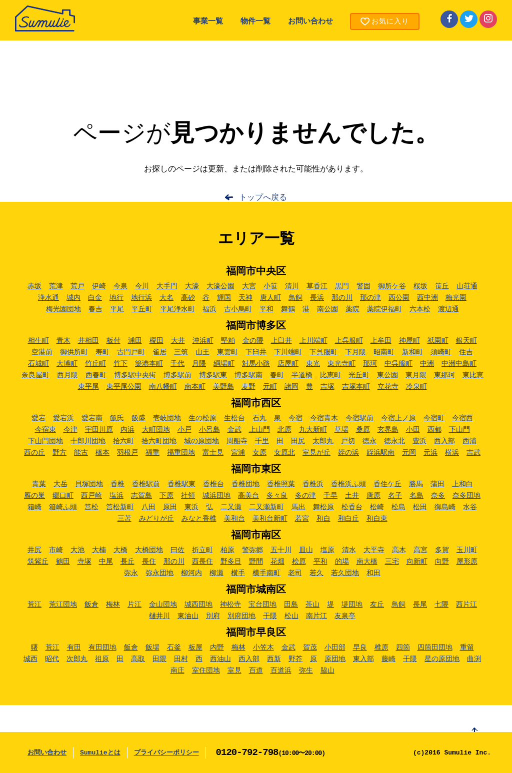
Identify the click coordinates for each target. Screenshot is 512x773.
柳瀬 (217, 573)
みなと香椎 (199, 519)
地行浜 (141, 298)
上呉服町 (349, 341)
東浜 (191, 507)
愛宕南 (92, 418)
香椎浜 (313, 484)
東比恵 (473, 375)
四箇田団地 (435, 648)
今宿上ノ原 (398, 418)
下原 (167, 496)
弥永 (131, 573)
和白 (323, 519)
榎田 (157, 341)
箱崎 (35, 507)
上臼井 (281, 341)
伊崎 (99, 286)
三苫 (125, 519)
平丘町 (142, 309)
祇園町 (438, 341)
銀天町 (466, 341)
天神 (245, 298)
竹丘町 (95, 364)
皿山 (306, 550)
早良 (360, 648)
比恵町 (330, 375)
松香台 (352, 507)
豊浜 (419, 441)
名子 (395, 496)
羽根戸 (127, 453)
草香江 (317, 286)
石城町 (38, 364)
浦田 (135, 341)
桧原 (299, 562)
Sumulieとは (100, 753)
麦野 (249, 387)
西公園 (399, 298)
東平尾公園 (124, 387)
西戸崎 (91, 496)
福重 (153, 453)
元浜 (431, 453)
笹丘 (442, 286)
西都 (435, 430)
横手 (238, 573)
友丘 (377, 605)
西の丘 (34, 453)
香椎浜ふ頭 (348, 484)
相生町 (38, 341)
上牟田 (381, 341)
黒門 (342, 286)
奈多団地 (466, 496)
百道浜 (281, 671)
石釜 (174, 648)
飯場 (153, 648)
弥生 (306, 671)
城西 (31, 659)
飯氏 (117, 418)
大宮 (249, 286)
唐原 (373, 496)
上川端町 (314, 341)
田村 (181, 659)
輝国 (224, 298)
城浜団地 (216, 496)
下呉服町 (324, 352)
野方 (59, 453)
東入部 (363, 659)
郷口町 (63, 496)
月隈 (199, 364)
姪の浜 (348, 453)
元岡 (409, 453)
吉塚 (327, 387)
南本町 (195, 387)
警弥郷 (252, 550)
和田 (373, 573)
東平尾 (88, 387)
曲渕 (474, 659)
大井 (178, 341)
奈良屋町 (36, 375)
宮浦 (238, 453)
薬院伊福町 (384, 309)
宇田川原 (99, 430)
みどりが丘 (156, 519)
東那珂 (444, 375)
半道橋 (302, 375)
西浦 (469, 441)
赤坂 (35, 286)
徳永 (369, 441)
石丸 (259, 418)
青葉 (39, 484)
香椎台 (213, 484)
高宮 (421, 550)
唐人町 (270, 298)
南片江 (316, 616)
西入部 (444, 441)
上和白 (462, 484)
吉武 (473, 453)
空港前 (42, 352)
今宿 (295, 418)
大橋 (121, 550)
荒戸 (77, 286)
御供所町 (74, 352)
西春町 (96, 375)
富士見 (213, 453)
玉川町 (467, 550)
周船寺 (237, 441)
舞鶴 (288, 309)
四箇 (403, 648)
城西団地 (198, 605)
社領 (188, 496)
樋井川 (159, 616)
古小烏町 (238, 309)
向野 (442, 562)
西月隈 (67, 375)
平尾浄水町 (177, 309)
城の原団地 (201, 441)
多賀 (442, 550)
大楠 (99, 550)
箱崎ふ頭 (63, 507)
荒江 (35, 605)
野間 (256, 562)
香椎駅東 (182, 484)
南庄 (177, 671)
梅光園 (456, 298)
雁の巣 (34, 496)
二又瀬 (231, 507)
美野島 (223, 387)
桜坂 (421, 286)
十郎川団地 (88, 441)
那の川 (342, 298)
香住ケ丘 (388, 484)
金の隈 (253, 341)
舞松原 (323, 507)
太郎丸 (323, 441)
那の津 (370, 298)
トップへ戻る (263, 198)
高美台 (248, 496)
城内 (73, 298)
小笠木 (263, 648)
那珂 (370, 364)
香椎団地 (246, 484)
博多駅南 (248, 375)
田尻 (298, 441)
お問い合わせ (310, 21)
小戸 (185, 430)
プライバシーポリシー (166, 753)
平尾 (117, 309)
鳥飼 (295, 298)
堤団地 (352, 605)
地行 (117, 298)
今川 (142, 286)
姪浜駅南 (380, 453)
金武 (235, 430)
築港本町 (149, 364)
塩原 (327, 550)
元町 (270, 387)
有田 (74, 648)
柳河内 (191, 573)
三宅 (392, 562)
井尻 (35, 550)
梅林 (113, 605)
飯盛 (139, 418)
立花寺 (388, 387)
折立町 (202, 550)
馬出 (299, 507)
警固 (363, 286)
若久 (317, 573)
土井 (352, 496)
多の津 (305, 496)
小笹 (271, 286)
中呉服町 (398, 364)
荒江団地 (63, 605)
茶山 (313, 605)
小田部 (335, 648)
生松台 (234, 418)
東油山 (188, 616)
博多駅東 (213, 375)
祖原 (102, 659)
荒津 (56, 286)
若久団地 (345, 573)
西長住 (202, 562)
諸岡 (291, 387)
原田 (170, 507)
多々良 (277, 496)
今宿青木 (324, 418)
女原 (259, 453)
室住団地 (206, 671)
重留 (467, 648)
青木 (63, 341)
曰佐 (177, 550)
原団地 (335, 659)
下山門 (459, 430)
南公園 (327, 309)
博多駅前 (178, 375)
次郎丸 (77, 659)
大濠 (192, 286)
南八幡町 (163, 387)
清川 (292, 286)
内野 (217, 648)
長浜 (317, 298)
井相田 (88, 341)
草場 (341, 430)
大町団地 (156, 430)
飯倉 (91, 605)
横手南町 (266, 573)
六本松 (420, 309)
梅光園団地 (63, 309)
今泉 (121, 286)
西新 (274, 659)
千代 (177, 364)
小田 (413, 430)
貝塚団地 (89, 484)
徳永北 (394, 441)
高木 (399, 550)
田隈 (159, 659)
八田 (149, 507)
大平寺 (374, 550)
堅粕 (228, 341)
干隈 (270, 616)
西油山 (220, 659)
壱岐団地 (167, 418)
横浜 (452, 453)
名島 (417, 496)
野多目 (231, 562)
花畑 (277, 562)
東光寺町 (342, 364)
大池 (77, 550)
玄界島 (388, 430)
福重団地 (181, 453)
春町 (277, 375)
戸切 (348, 441)
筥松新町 (120, 507)
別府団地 (242, 616)
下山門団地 (45, 441)
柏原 (227, 550)
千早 (331, 496)
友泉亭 (345, 616)
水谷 (470, 507)
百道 (256, 671)
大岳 (61, 484)
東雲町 (227, 352)
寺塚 (85, 562)
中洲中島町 (459, 364)
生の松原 (202, 418)
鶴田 (63, 562)
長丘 (127, 562)
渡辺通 (448, 309)
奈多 (438, 496)
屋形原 (467, 562)
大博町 (67, 364)
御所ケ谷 (392, 286)
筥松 (91, 507)
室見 (235, 671)
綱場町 (224, 364)
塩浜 (117, 496)
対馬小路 (256, 364)
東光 (313, 364)
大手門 (167, 286)
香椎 (117, 484)
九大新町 (313, 430)
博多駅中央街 (135, 375)
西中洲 (427, 298)
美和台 (234, 519)
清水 (349, 550)
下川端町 (288, 352)
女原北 (284, 453)
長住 (149, 562)
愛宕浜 (63, 418)
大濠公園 (220, 286)
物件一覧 (255, 21)
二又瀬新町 (266, 507)
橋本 (103, 453)
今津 (71, 430)
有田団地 (102, 648)
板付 (113, 341)
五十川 (281, 550)
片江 (135, 605)
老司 (295, 573)
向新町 (417, 562)
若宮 (302, 519)
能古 (81, 453)
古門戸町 (131, 352)
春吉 (95, 309)
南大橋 (367, 562)
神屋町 (409, 341)
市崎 (56, 550)
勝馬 (416, 484)
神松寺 (230, 605)
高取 (138, 659)
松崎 (377, 507)
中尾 (106, 562)
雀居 (159, 352)
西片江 (466, 605)
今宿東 (45, 430)
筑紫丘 (38, 562)
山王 (203, 352)
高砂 (188, 298)
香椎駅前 (146, 484)
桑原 (363, 430)
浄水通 (48, 298)
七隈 (441, 605)
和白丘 (348, 519)
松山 (291, 616)
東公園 (387, 375)
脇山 (327, 671)
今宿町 (434, 418)
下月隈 (355, 352)
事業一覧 (208, 21)
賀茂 (310, 648)
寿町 (103, 352)
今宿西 (462, 418)
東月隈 (416, 375)
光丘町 (359, 375)
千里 (262, 441)
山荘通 (467, 286)
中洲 (427, 364)
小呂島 (209, 430)
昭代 (52, 659)
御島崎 (445, 507)
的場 (342, 562)
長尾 (420, 605)
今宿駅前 (360, 418)
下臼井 (256, 352)
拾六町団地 (159, 441)
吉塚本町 (356, 387)
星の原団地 (442, 659)
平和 (267, 309)
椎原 (381, 648)
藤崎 (389, 659)
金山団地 (163, 605)
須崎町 (441, 352)
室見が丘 (316, 453)
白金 (95, 298)
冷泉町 (416, 387)
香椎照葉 (281, 484)
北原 (285, 430)
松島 (399, 507)
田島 (291, 605)
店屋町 (288, 364)
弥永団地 (160, 573)
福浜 (209, 309)
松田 (420, 507)
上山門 (259, 430)
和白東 (377, 519)
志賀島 (141, 496)
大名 (167, 298)
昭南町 (384, 352)
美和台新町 (270, 519)
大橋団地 (149, 550)
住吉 (466, 352)
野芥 (295, 659)
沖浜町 (203, 341)
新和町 (412, 352)
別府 (213, 616)
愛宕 (39, 418)
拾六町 (123, 441)
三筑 (181, 352)
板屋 (195, 648)
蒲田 (437, 484)
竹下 (121, 364)
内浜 (127, 430)
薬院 (353, 309)
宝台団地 (262, 605)
